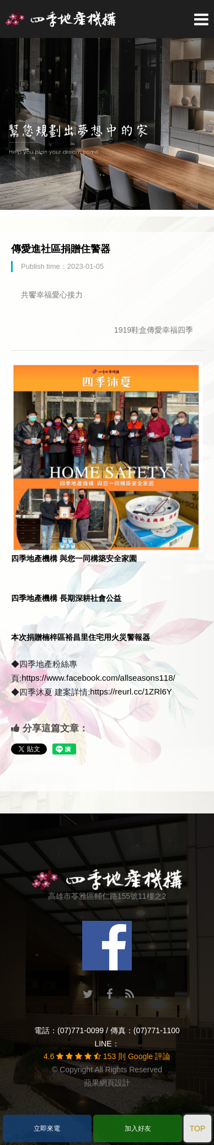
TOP (198, 1128)
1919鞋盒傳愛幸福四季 (153, 329)
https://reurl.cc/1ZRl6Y (131, 691)
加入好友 (138, 1128)
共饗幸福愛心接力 (52, 294)
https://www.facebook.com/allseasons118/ (98, 677)
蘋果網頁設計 (107, 1082)
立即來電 (47, 1128)
